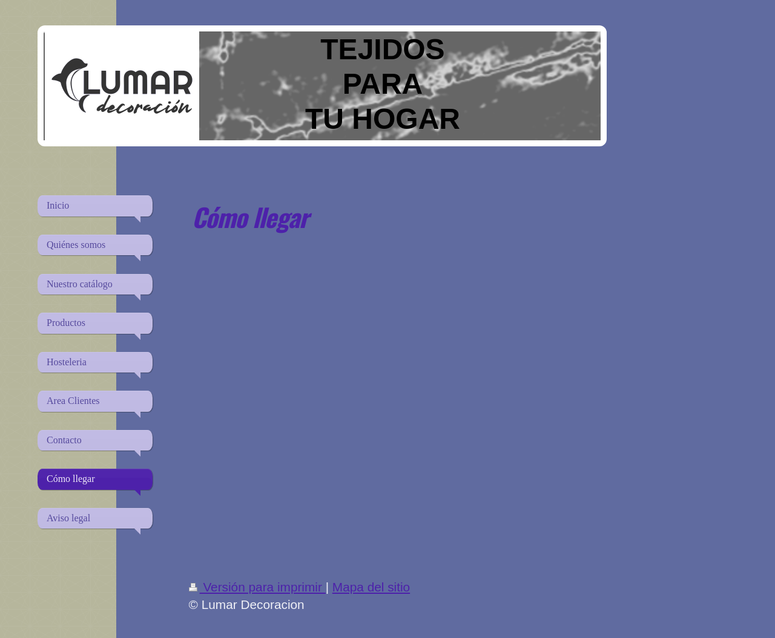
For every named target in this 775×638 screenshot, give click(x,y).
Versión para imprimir (257, 587)
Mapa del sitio (371, 587)
